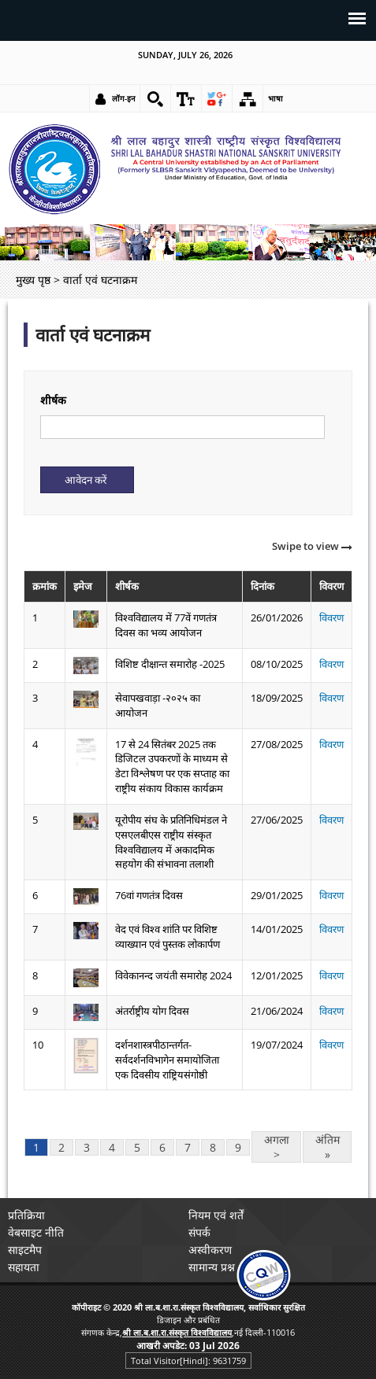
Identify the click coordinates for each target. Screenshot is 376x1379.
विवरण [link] (331, 617)
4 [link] (112, 1147)
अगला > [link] (276, 1147)
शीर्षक (53, 400)
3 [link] (87, 1147)
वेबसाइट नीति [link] (36, 1232)
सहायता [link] (23, 1266)
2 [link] (61, 1147)
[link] (155, 99)
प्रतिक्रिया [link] (26, 1215)
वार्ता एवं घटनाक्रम (92, 335)
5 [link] (137, 1147)
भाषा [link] (275, 98)
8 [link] (213, 1147)
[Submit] (87, 479)
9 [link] (238, 1147)
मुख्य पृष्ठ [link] (33, 279)
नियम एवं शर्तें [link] (216, 1215)
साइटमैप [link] (25, 1249)
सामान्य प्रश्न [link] (211, 1266)
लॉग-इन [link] (124, 98)
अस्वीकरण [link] (210, 1249)
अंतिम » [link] (327, 1147)
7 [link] (187, 1147)
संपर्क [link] (199, 1232)
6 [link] (162, 1147)
